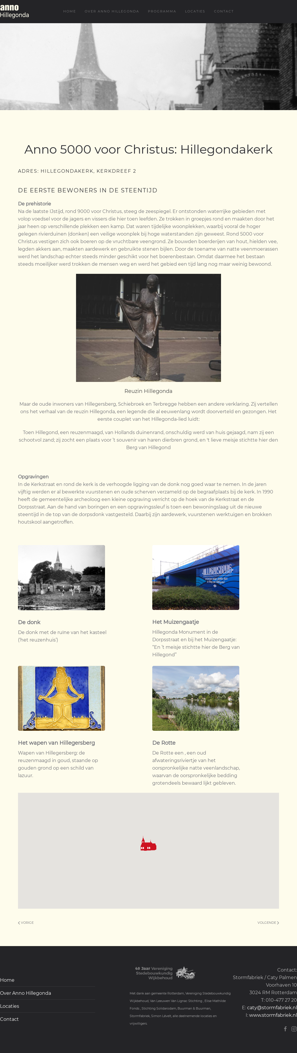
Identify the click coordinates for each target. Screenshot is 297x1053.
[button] (148, 843)
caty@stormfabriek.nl (272, 1007)
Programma (162, 11)
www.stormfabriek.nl (273, 1015)
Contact (224, 11)
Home (69, 11)
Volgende (268, 923)
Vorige (26, 923)
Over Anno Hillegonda (112, 11)
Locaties (195, 11)
